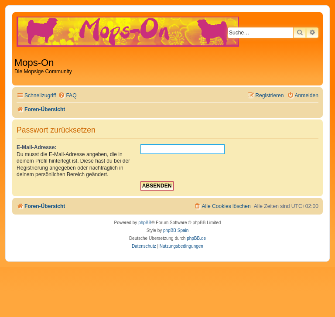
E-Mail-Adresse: (36, 147)
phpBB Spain (175, 230)
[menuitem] (67, 96)
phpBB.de (196, 238)
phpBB (144, 222)
